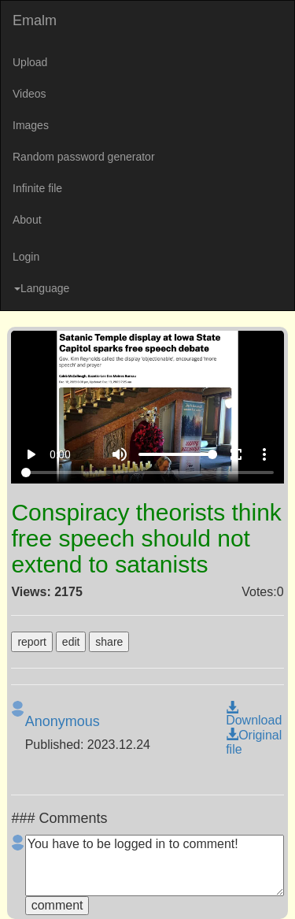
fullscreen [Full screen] (236, 454)
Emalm (35, 20)
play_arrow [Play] (30, 454)
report (31, 642)
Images (31, 125)
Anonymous (62, 721)
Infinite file (37, 188)
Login (26, 256)
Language (41, 288)
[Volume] (177, 454)
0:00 (60, 454)
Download (254, 714)
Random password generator (84, 156)
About (27, 219)
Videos (29, 93)
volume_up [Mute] (119, 454)
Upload (30, 62)
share (109, 642)
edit (71, 642)
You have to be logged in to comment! (154, 865)
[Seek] (147, 472)
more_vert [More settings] (264, 454)
